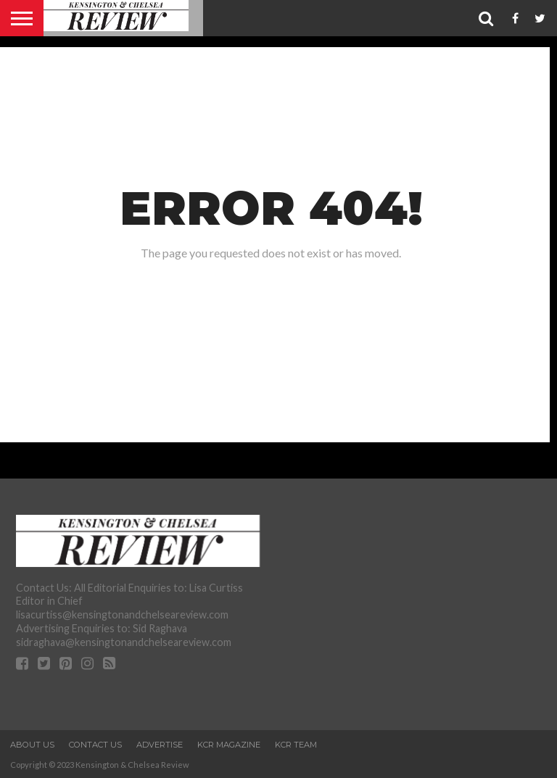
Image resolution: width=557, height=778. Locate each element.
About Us (32, 745)
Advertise (159, 745)
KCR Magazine (228, 745)
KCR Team (296, 745)
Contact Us (95, 745)
